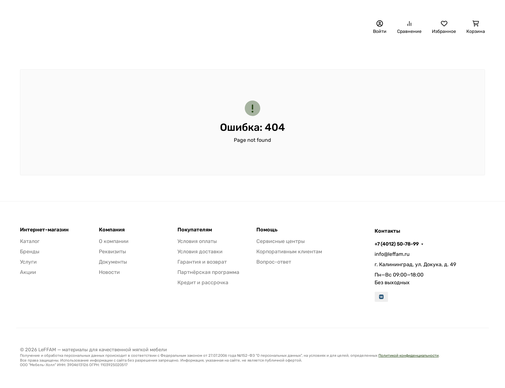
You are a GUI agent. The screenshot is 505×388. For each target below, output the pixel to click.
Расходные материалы (377, 50)
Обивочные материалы (155, 50)
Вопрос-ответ (273, 262)
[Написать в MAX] (472, 339)
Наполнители (215, 50)
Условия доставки (200, 251)
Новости (109, 272)
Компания (112, 229)
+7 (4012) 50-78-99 (351, 8)
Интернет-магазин (44, 229)
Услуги (28, 262)
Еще (468, 50)
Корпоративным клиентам (289, 251)
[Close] (488, 356)
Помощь (267, 229)
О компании (231, 8)
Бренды (34, 50)
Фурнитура (321, 50)
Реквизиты (112, 251)
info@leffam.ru (392, 254)
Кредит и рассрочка (202, 282)
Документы (113, 262)
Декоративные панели (86, 50)
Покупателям (194, 229)
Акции (28, 272)
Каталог (30, 241)
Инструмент (434, 50)
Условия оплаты (197, 241)
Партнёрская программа (208, 272)
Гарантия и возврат (202, 262)
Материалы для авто (271, 50)
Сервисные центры (280, 241)
